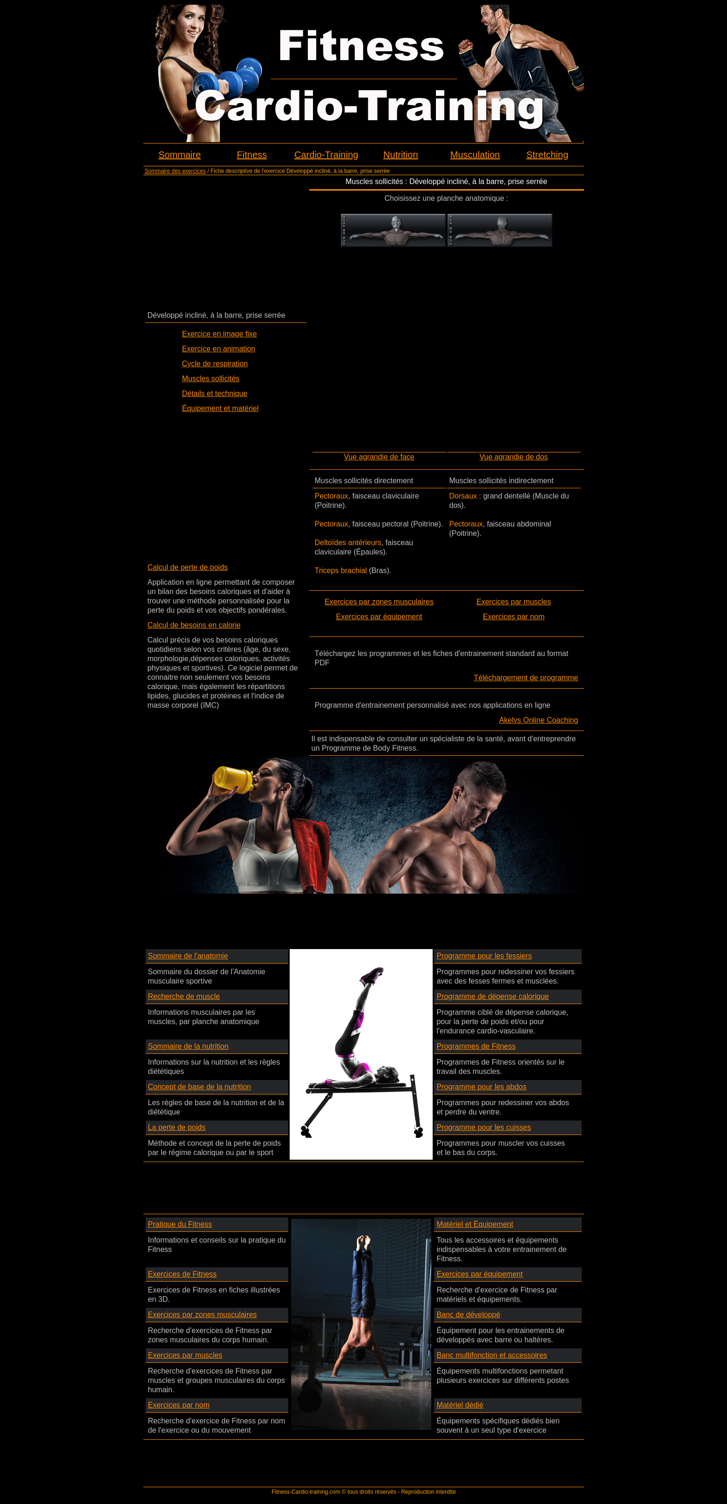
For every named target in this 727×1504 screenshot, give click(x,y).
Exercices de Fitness (182, 1274)
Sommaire (179, 155)
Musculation (475, 155)
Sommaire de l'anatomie (188, 956)
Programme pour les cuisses (483, 1127)
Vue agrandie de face (379, 457)
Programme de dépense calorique (492, 996)
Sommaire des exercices (175, 171)
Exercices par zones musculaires (379, 602)
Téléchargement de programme (526, 678)
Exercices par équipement (379, 617)
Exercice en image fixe (219, 334)
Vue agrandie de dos (513, 457)
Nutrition (400, 155)
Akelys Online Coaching (538, 720)
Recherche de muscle (184, 996)
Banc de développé (468, 1315)
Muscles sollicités (211, 379)
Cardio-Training (326, 155)
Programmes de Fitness (476, 1046)
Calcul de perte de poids (188, 567)
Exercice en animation (218, 349)
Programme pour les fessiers (484, 956)
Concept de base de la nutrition (199, 1087)
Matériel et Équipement (474, 1224)
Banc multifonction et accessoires (491, 1355)
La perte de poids (177, 1127)
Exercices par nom (514, 617)
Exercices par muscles (513, 602)
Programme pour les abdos (481, 1087)
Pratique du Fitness (180, 1224)
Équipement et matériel (220, 408)
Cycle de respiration (215, 364)
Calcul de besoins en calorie (194, 625)
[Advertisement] (226, 242)
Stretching (547, 155)
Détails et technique (215, 393)
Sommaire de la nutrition (188, 1046)
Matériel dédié (459, 1405)
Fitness (252, 155)
